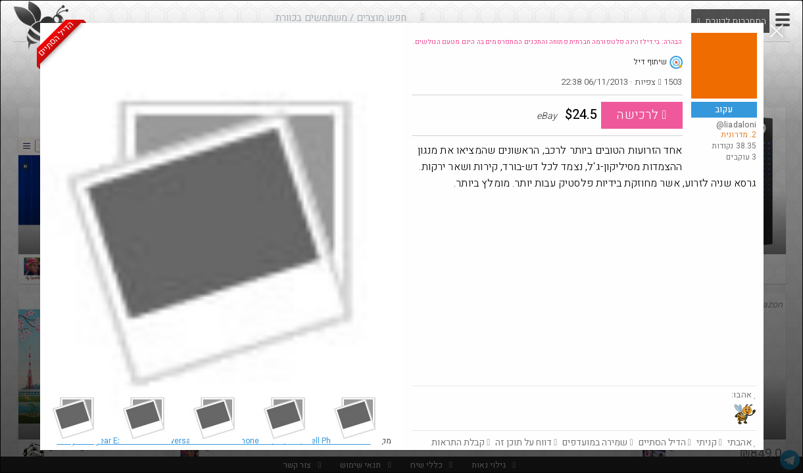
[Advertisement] (584, 287)
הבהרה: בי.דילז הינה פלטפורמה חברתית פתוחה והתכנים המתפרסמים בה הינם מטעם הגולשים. (548, 42)
